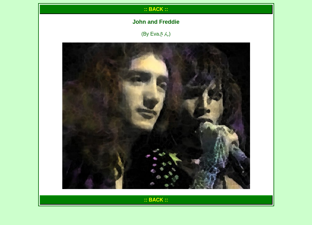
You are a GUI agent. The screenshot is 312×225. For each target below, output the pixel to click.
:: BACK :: (156, 9)
